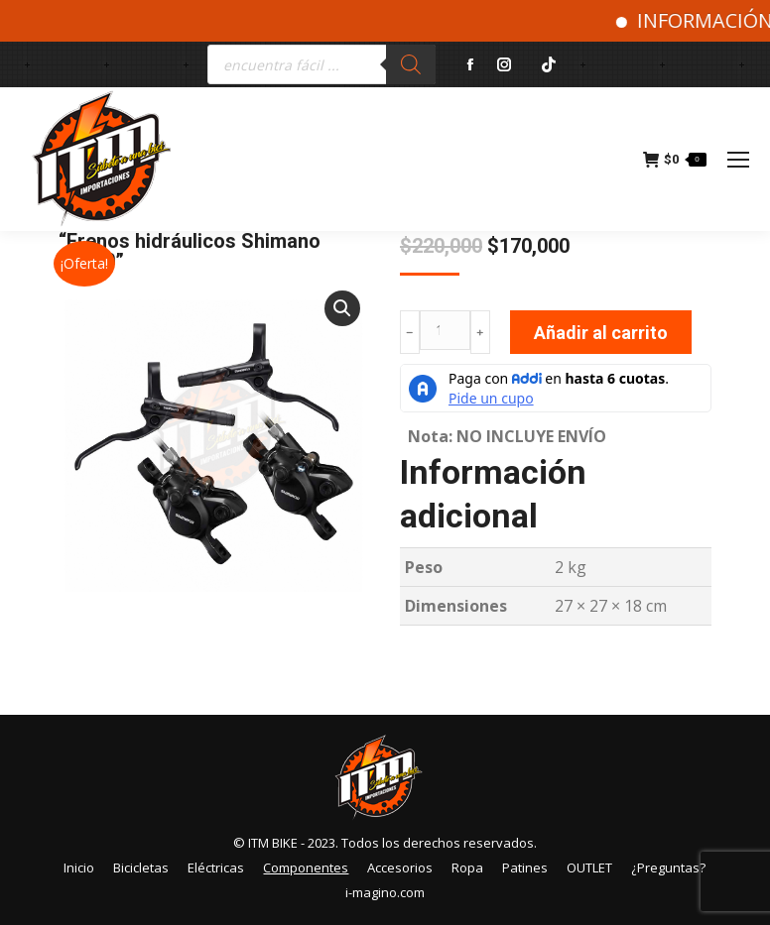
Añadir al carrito (601, 332)
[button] (342, 308)
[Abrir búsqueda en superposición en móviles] (321, 64)
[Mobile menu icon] (738, 160)
